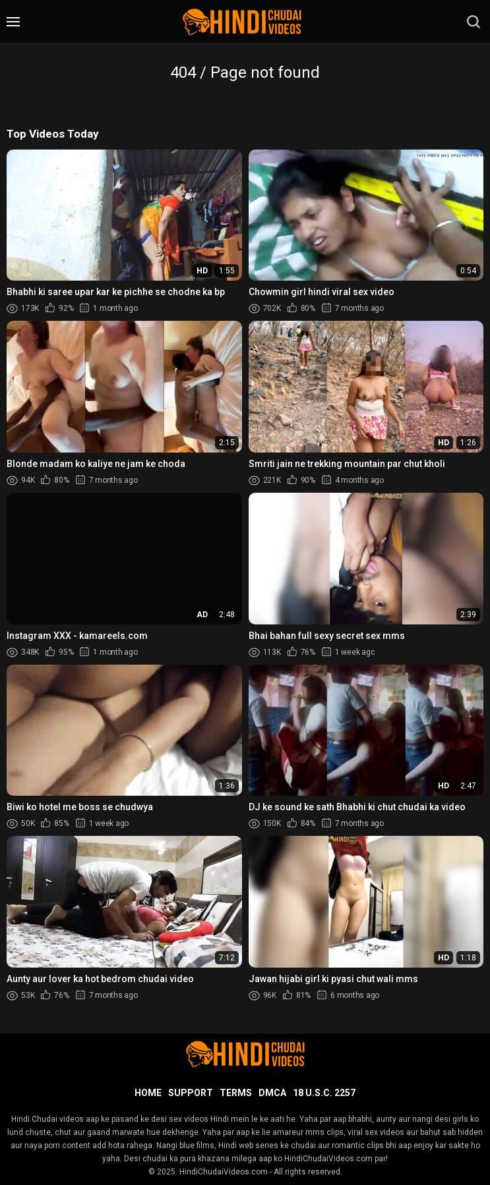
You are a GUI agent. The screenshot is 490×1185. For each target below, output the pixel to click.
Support (190, 1093)
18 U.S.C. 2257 (324, 1093)
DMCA (272, 1093)
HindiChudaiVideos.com (223, 1171)
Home (148, 1093)
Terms (236, 1093)
